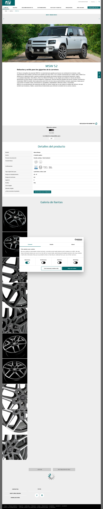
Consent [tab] (30, 244)
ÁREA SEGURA (80, 7)
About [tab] (73, 244)
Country (93, 1)
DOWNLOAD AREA (15, 497)
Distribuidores (41, 7)
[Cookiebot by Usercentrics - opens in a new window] (76, 240)
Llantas (6, 7)
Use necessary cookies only (51, 268)
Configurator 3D (93, 7)
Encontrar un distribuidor (42, 191)
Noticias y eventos (55, 7)
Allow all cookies (72, 268)
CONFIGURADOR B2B (83, 1)
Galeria (15, 7)
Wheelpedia (69, 7)
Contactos (15, 489)
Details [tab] (51, 244)
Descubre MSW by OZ (27, 7)
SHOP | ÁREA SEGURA (15, 493)
